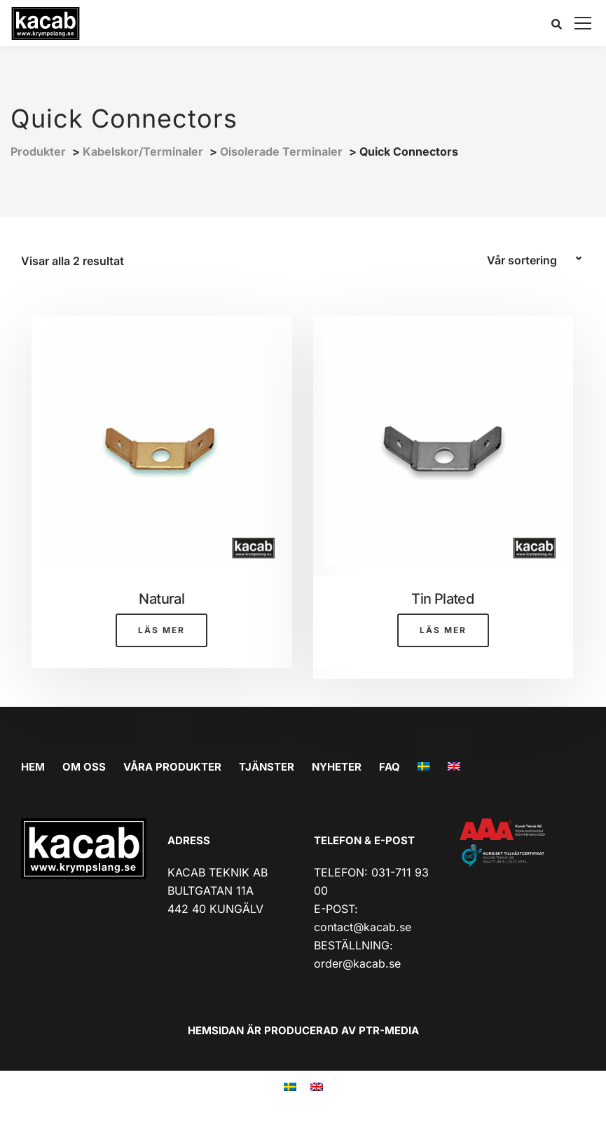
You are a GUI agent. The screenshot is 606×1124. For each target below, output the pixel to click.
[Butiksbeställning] (536, 261)
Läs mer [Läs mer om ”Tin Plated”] (443, 630)
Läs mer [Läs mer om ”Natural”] (161, 630)
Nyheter (336, 766)
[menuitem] (424, 767)
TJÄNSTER (266, 766)
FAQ (389, 766)
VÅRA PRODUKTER (172, 766)
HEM (33, 766)
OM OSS (84, 766)
